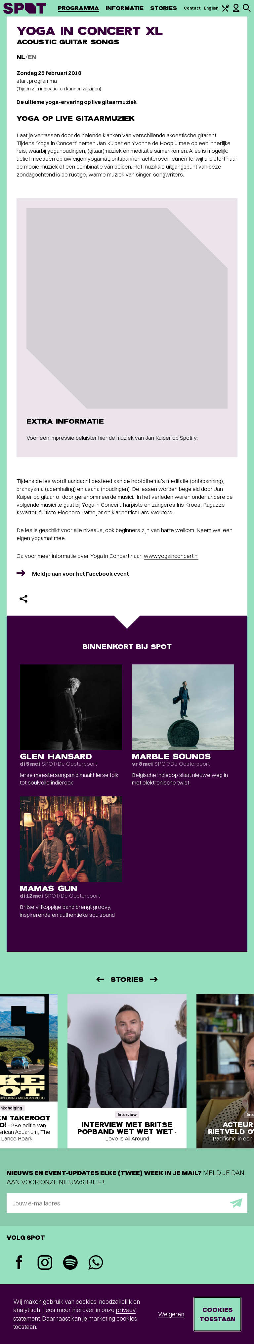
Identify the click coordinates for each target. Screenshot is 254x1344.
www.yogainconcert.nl (171, 555)
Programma (78, 8)
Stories (163, 8)
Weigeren (171, 1314)
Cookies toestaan (217, 1314)
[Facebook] (19, 1263)
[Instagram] (45, 1263)
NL (21, 57)
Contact (192, 8)
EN (32, 57)
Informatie (125, 8)
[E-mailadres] (127, 1203)
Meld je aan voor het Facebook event (80, 573)
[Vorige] (99, 979)
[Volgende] (154, 979)
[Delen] (23, 599)
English (211, 8)
